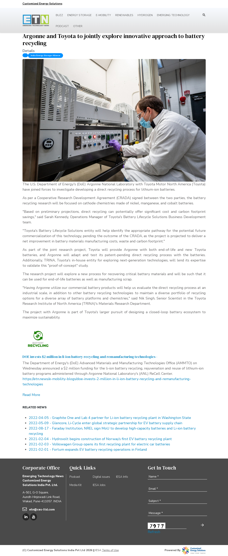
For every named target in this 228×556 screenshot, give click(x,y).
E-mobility (103, 15)
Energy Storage (79, 15)
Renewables (124, 15)
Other (77, 26)
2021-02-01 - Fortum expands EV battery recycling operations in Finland (88, 449)
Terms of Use (110, 550)
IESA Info (122, 477)
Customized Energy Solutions (42, 3)
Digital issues (101, 477)
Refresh (154, 532)
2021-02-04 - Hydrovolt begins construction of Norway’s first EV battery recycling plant (100, 439)
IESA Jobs (99, 485)
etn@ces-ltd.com (42, 509)
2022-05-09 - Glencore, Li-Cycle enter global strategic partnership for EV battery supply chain (105, 423)
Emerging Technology (173, 15)
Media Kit (75, 485)
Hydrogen (145, 15)
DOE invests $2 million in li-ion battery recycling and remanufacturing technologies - (91, 356)
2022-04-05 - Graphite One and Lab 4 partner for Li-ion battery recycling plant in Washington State (110, 417)
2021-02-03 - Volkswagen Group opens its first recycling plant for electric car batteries (99, 444)
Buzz (59, 15)
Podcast (62, 26)
